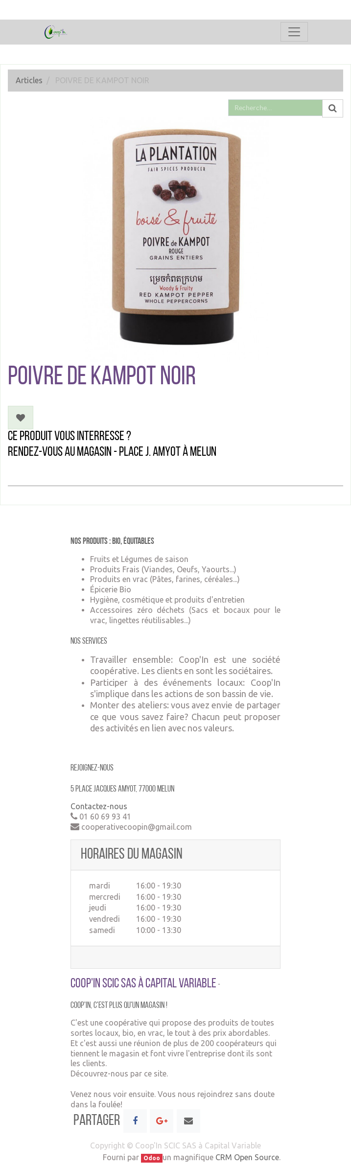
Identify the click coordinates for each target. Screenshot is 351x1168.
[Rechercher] (332, 108)
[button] (20, 417)
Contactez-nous (98, 806)
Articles (29, 80)
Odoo (151, 1158)
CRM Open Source (247, 1157)
